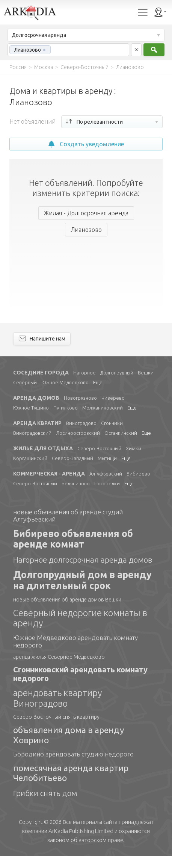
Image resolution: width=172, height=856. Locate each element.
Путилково (65, 407)
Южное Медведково (65, 382)
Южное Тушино (31, 407)
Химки (133, 448)
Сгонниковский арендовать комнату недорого (80, 674)
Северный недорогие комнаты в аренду (80, 618)
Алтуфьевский (105, 473)
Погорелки (107, 483)
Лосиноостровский (78, 433)
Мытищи (107, 458)
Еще (98, 382)
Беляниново (76, 483)
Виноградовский (32, 433)
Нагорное (84, 372)
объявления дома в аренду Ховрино (68, 734)
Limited (80, 831)
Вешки (146, 372)
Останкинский (120, 433)
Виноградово (81, 423)
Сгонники (112, 423)
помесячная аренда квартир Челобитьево (70, 772)
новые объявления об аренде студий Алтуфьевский (68, 515)
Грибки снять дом (45, 793)
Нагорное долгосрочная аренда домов (82, 559)
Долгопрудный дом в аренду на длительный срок (82, 580)
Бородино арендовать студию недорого (73, 754)
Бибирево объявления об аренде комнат (73, 539)
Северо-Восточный (99, 448)
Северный (25, 382)
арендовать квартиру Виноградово (57, 698)
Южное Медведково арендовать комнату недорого (75, 641)
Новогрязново (80, 397)
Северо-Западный (72, 458)
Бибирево (138, 473)
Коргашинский (30, 458)
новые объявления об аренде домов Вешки (67, 600)
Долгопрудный (116, 372)
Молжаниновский (102, 407)
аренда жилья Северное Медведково (59, 657)
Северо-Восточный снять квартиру (56, 717)
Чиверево (113, 397)
